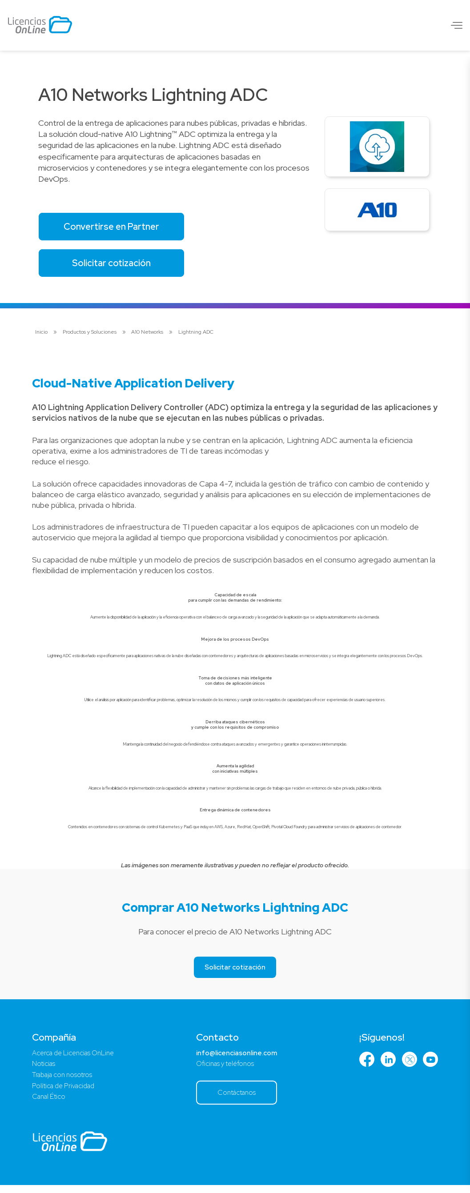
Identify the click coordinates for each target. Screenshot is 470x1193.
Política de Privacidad (66, 1091)
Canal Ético (50, 1103)
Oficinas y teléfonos (225, 1068)
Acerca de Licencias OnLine (76, 1057)
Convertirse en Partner (115, 227)
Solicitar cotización (116, 265)
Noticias (44, 1068)
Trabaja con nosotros (64, 1080)
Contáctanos (237, 1098)
